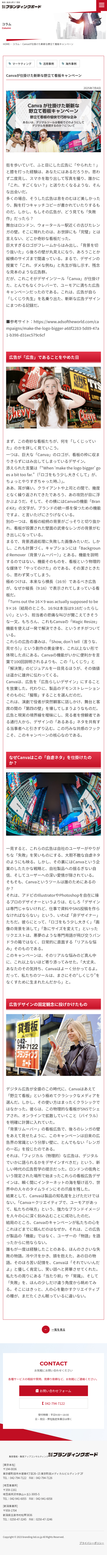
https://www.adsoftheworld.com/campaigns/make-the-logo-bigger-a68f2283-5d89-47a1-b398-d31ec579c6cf (52, 328)
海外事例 (71, 64)
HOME (6, 44)
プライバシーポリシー (91, 1543)
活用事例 (48, 64)
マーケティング (21, 64)
